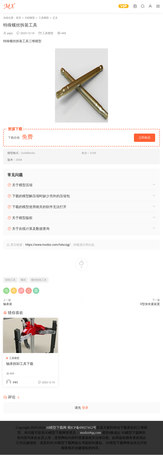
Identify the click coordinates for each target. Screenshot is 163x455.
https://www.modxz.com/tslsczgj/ (47, 244)
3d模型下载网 (56, 428)
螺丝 (23, 279)
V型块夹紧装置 (150, 304)
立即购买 (144, 137)
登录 (85, 408)
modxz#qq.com (90, 433)
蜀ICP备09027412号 (81, 428)
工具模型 (47, 33)
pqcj (10, 33)
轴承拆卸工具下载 (20, 364)
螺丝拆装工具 (38, 279)
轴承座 (7, 304)
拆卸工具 (10, 279)
